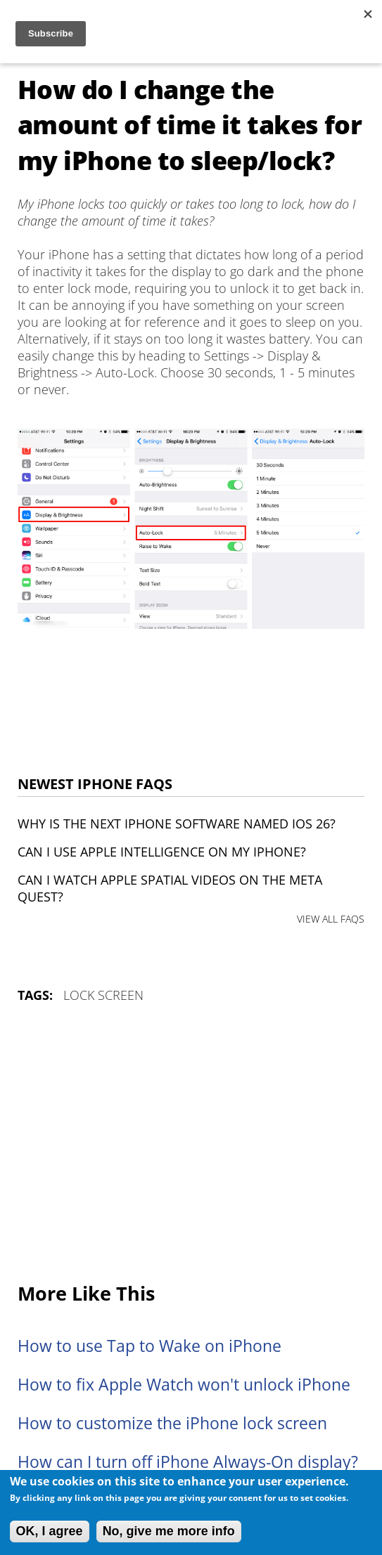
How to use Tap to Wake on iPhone (149, 1346)
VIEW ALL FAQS (330, 918)
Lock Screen (103, 995)
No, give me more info (169, 1531)
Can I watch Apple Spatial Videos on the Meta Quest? (170, 888)
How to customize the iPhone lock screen (172, 1423)
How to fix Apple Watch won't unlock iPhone (184, 1384)
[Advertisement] (191, 1144)
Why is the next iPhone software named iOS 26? (177, 823)
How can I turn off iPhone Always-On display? (188, 1462)
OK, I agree (49, 1531)
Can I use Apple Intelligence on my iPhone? (162, 851)
